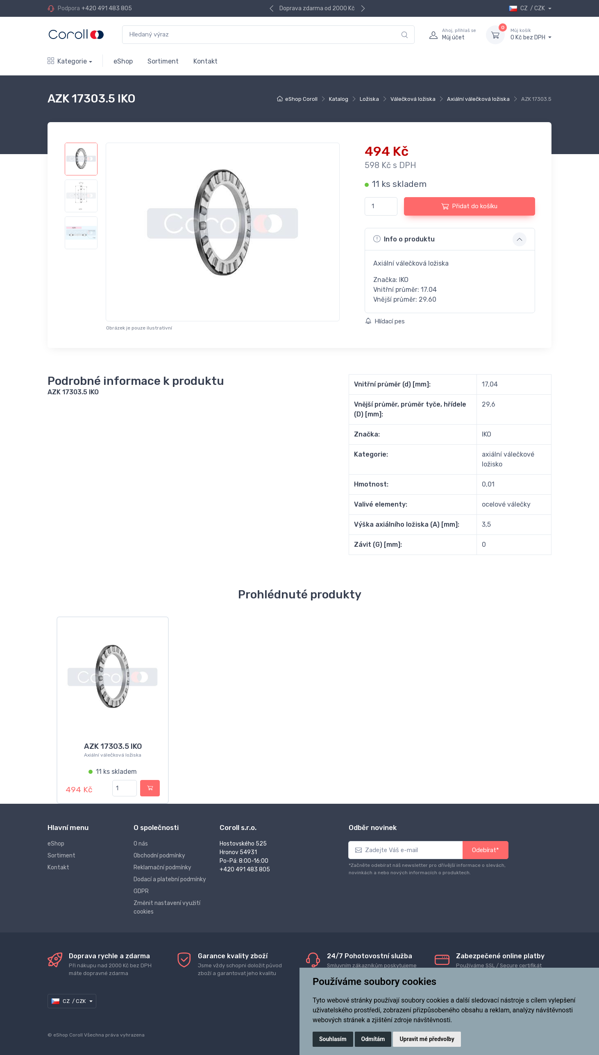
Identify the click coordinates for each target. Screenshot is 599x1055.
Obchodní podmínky (159, 855)
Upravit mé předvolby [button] (426, 1039)
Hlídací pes (385, 321)
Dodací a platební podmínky (170, 879)
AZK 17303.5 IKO (113, 746)
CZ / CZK (527, 8)
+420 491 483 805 (107, 8)
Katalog (338, 99)
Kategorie (67, 61)
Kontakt (205, 61)
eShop (123, 61)
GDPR (141, 891)
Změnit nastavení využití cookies (167, 907)
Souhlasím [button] (333, 1039)
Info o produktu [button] (404, 239)
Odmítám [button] (373, 1039)
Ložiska (369, 99)
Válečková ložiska (413, 99)
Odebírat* (485, 850)
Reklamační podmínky (162, 867)
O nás (141, 843)
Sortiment (163, 61)
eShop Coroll (301, 99)
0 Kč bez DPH (531, 34)
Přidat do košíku (469, 206)
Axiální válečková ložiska (478, 99)
